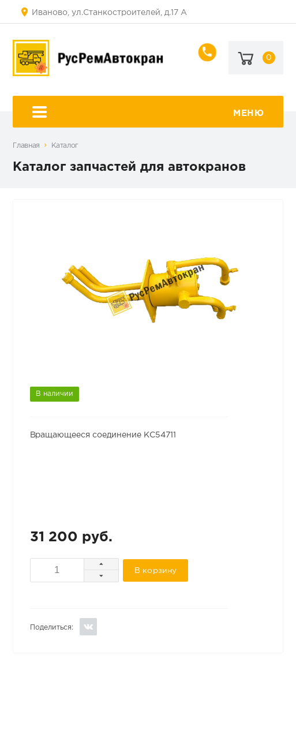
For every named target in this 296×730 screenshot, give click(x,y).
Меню (148, 113)
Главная (26, 146)
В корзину (155, 570)
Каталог (64, 146)
